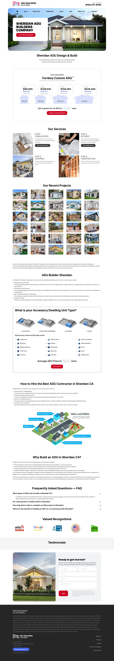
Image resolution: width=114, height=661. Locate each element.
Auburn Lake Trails (60, 616)
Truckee (85, 629)
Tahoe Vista (69, 629)
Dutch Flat (82, 618)
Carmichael (85, 616)
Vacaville (15, 631)
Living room (23, 339)
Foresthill (67, 620)
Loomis (25, 625)
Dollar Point (71, 618)
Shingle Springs (21, 629)
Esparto (35, 620)
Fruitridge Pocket (85, 620)
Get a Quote (57, 366)
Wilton (58, 631)
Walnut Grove (33, 631)
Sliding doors (85, 355)
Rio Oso (76, 627)
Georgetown (96, 620)
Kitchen (53, 343)
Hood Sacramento (60, 622)
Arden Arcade (48, 616)
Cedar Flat (98, 616)
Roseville (94, 627)
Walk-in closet (55, 339)
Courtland (46, 618)
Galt (92, 620)
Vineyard (27, 631)
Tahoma (74, 629)
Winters (63, 631)
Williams (55, 631)
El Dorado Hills (95, 618)
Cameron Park (74, 616)
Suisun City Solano (51, 629)
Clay (27, 618)
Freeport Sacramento (75, 620)
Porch (83, 347)
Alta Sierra (26, 616)
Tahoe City (62, 629)
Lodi (22, 625)
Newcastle (83, 625)
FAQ (70, 11)
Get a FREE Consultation (25, 35)
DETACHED (26, 331)
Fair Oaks (40, 620)
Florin (52, 620)
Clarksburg (23, 618)
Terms (79, 595)
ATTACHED (68, 331)
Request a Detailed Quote (57, 113)
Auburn (53, 616)
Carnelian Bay (91, 616)
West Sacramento (41, 631)
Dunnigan (77, 618)
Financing (50, 11)
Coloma (41, 618)
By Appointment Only (21, 649)
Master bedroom (25, 347)
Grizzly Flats (41, 622)
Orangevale (21, 627)
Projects (36, 11)
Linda (14, 625)
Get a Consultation (42, 145)
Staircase (53, 355)
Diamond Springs (57, 618)
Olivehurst (15, 627)
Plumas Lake (41, 627)
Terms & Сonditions (95, 647)
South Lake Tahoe (30, 629)
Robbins (80, 627)
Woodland (67, 631)
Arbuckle (42, 616)
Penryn (31, 627)
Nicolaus (88, 625)
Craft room (23, 351)
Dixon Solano (64, 618)
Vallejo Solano (21, 631)
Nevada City (77, 625)
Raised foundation (86, 339)
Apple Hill (37, 616)
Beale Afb (67, 616)
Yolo (72, 631)
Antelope (31, 616)
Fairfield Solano (46, 620)
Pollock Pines (48, 627)
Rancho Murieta (65, 627)
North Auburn (94, 625)
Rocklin (84, 627)
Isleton (67, 622)
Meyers (58, 625)
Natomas (71, 625)
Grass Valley (28, 622)
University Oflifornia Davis (94, 629)
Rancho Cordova (56, 627)
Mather (39, 625)
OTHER (89, 331)
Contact (94, 11)
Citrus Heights (16, 618)
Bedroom (23, 343)
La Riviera (86, 622)
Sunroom (23, 355)
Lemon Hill (92, 622)
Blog (61, 11)
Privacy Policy (74, 595)
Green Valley (34, 622)
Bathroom (54, 351)
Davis (50, 618)
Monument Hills (65, 625)
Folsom (55, 620)
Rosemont (89, 627)
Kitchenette (54, 347)
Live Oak (18, 625)
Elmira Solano (25, 620)
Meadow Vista (52, 625)
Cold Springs (32, 618)
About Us (81, 11)
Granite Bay (21, 622)
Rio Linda (71, 627)
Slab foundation (86, 343)
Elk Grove (19, 620)
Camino (80, 616)
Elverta (31, 620)
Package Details (26, 93)
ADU (25, 11)
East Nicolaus (88, 618)
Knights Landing (80, 622)
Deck (82, 351)
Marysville (34, 625)
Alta (22, 616)
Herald (54, 622)
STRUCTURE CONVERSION (47, 331)
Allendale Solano (17, 616)
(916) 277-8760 (17, 642)
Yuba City (75, 631)
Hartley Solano (48, 622)
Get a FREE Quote (88, 145)
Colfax (37, 618)
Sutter (58, 629)
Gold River (15, 622)
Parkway (27, 627)
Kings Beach (72, 622)
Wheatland (49, 631)
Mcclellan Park (45, 625)
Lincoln (97, 622)
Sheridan (15, 629)
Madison (29, 625)
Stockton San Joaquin (40, 629)
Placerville (35, 627)
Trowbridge (80, 629)
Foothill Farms (61, 620)
